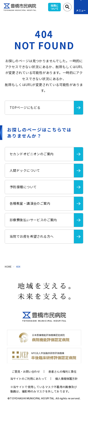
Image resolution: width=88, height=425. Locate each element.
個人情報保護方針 (66, 378)
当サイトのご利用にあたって (28, 378)
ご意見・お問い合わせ (26, 371)
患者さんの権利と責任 (62, 371)
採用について (54, 7)
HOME (8, 266)
